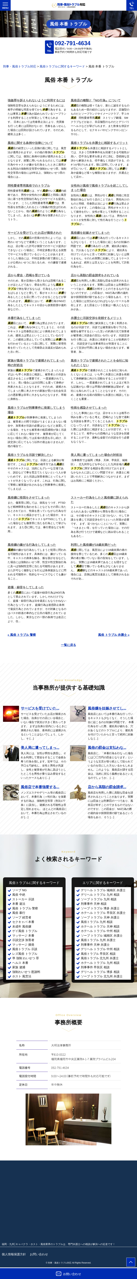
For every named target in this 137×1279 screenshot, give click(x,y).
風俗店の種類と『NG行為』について (96, 100)
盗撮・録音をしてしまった (26, 587)
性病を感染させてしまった (89, 407)
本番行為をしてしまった (24, 318)
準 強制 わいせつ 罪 (25, 958)
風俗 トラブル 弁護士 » (114, 635)
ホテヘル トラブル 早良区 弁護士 (103, 913)
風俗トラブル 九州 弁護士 (98, 940)
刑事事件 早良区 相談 (95, 967)
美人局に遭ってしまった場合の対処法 (96, 455)
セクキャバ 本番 (23, 922)
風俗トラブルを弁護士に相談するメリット (99, 143)
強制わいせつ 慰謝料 (26, 972)
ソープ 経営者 (21, 917)
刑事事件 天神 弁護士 (95, 944)
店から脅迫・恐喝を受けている (29, 275)
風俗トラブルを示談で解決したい (30, 455)
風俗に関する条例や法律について (30, 143)
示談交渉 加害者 (23, 940)
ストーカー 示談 (23, 899)
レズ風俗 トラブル (24, 953)
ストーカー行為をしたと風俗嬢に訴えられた (99, 500)
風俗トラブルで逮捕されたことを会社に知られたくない (99, 363)
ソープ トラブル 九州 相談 (99, 899)
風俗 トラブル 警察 (25, 908)
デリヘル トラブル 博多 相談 (100, 972)
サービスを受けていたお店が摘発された (35, 233)
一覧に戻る (68, 645)
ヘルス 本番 (20, 963)
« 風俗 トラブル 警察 (22, 635)
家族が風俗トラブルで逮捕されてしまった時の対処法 (36, 363)
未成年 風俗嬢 (21, 926)
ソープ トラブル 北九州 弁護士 (102, 976)
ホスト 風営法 (21, 976)
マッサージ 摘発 (23, 944)
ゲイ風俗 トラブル (24, 931)
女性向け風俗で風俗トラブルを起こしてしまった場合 (99, 188)
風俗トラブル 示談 (24, 949)
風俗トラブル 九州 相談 (97, 922)
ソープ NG (19, 890)
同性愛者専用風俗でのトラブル (29, 185)
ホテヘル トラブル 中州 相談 (100, 931)
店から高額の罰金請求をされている (95, 275)
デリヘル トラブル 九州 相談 (100, 894)
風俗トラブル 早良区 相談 (98, 953)
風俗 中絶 (18, 894)
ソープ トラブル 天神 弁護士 (100, 917)
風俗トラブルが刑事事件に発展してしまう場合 (36, 410)
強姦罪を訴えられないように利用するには (36, 100)
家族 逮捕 (18, 967)
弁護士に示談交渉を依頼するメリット (96, 318)
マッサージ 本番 (23, 935)
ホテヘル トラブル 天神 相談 (100, 926)
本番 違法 (18, 903)
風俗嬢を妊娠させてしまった (90, 233)
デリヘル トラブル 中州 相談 (100, 949)
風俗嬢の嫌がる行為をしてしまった (32, 545)
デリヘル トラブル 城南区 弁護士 (103, 890)
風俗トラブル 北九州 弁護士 (100, 958)
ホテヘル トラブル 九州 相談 (100, 963)
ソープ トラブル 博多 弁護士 (100, 908)
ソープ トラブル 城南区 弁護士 (102, 935)
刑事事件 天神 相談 (94, 903)
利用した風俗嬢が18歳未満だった (93, 545)
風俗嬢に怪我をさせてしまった (29, 497)
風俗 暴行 (18, 913)
